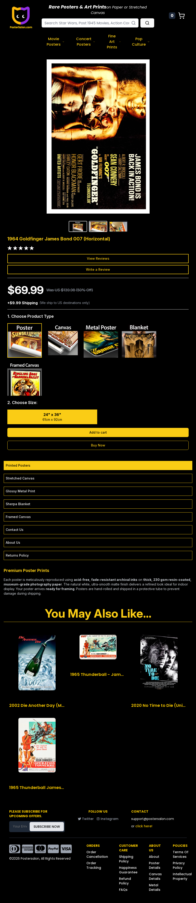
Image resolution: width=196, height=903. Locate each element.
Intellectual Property (182, 876)
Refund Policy (125, 881)
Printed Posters (18, 465)
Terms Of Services (180, 854)
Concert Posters (85, 41)
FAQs (123, 889)
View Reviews (98, 258)
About (154, 856)
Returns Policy (17, 555)
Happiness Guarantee (128, 870)
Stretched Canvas (20, 478)
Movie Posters (56, 41)
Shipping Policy (126, 859)
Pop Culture (141, 41)
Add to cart (98, 432)
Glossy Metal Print (20, 491)
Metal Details (154, 887)
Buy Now (98, 445)
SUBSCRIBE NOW (47, 826)
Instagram (107, 819)
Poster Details (154, 865)
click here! (143, 826)
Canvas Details (155, 876)
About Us (13, 542)
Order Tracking (93, 865)
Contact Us (14, 530)
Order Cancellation (97, 854)
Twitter (86, 819)
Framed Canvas (18, 517)
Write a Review (98, 269)
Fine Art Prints (114, 41)
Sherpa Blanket (18, 504)
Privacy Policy (179, 865)
